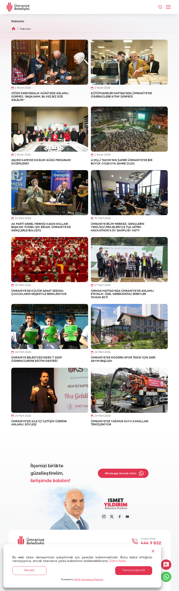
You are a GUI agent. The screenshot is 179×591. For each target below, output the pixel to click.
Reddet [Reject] (29, 570)
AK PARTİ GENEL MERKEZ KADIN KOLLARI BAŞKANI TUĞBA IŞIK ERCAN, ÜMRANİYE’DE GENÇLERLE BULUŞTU (41, 227)
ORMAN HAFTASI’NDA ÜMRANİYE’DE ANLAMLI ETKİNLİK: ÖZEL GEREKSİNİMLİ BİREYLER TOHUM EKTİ (122, 294)
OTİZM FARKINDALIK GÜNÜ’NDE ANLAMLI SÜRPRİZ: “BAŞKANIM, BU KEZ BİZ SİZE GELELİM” (40, 96)
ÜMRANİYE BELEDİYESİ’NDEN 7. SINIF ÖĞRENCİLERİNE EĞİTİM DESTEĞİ (36, 359)
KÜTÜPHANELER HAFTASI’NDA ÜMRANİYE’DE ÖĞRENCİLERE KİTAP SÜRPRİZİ (121, 95)
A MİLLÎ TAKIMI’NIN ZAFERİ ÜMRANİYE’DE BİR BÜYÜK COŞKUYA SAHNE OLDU (121, 162)
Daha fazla (117, 560)
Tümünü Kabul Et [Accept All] (132, 570)
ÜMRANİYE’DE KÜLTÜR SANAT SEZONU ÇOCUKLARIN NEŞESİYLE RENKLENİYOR (39, 293)
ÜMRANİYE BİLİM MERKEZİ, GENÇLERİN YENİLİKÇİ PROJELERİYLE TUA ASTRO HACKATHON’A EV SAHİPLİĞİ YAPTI (117, 227)
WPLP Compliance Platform (88, 579)
